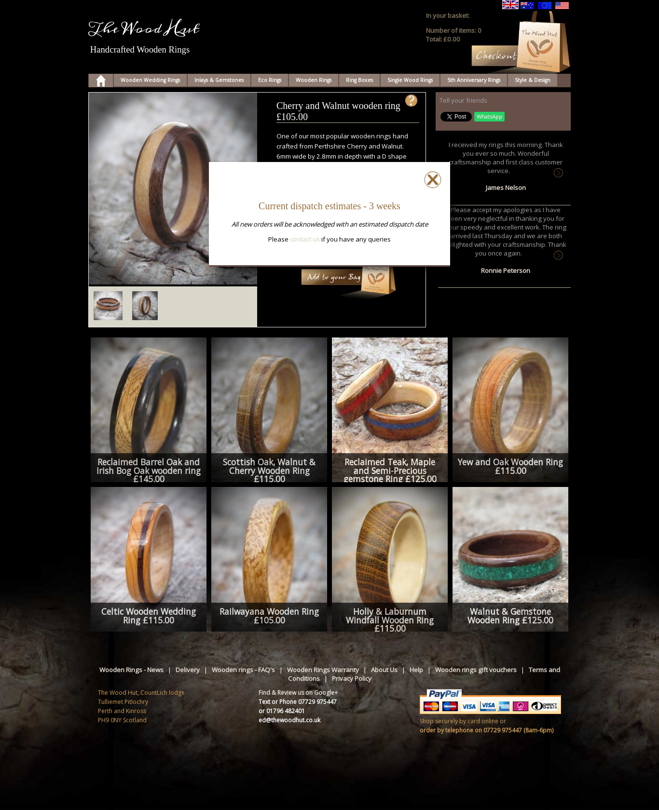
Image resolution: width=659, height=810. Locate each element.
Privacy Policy (351, 678)
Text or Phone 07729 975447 (298, 702)
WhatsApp (489, 116)
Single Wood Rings (410, 80)
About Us (384, 669)
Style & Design (532, 80)
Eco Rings (269, 80)
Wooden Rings (313, 80)
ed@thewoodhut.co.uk (289, 720)
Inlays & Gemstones (219, 80)
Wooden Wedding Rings (150, 80)
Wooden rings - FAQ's (243, 669)
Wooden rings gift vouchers (476, 669)
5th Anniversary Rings (473, 80)
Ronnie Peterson (505, 270)
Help (416, 669)
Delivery (188, 669)
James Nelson (506, 187)
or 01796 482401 (282, 711)
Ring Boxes (359, 80)
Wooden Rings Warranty (323, 669)
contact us (305, 239)
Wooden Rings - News (131, 669)
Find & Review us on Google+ (298, 692)
